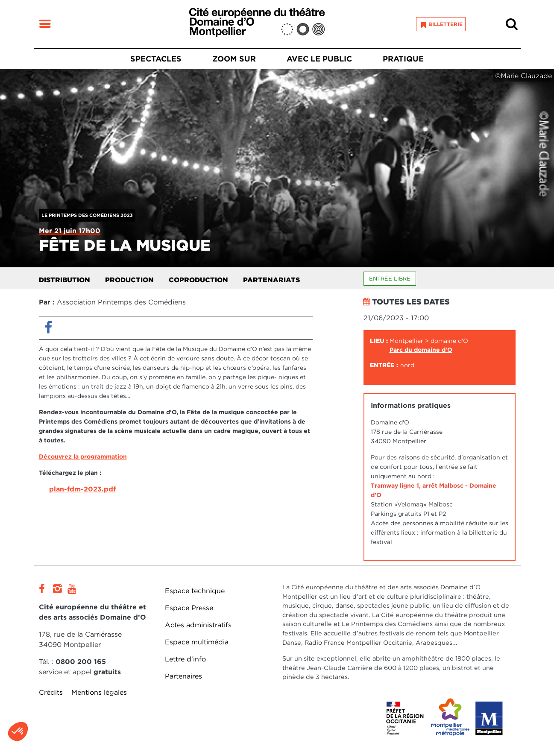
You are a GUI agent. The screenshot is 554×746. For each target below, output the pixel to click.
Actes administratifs (198, 625)
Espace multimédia (197, 642)
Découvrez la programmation (83, 456)
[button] (18, 731)
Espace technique (195, 591)
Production (129, 280)
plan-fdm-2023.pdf (82, 489)
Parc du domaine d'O (421, 349)
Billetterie (445, 24)
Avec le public (319, 58)
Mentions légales (99, 692)
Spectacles (156, 58)
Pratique (403, 58)
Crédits (51, 692)
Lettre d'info (185, 659)
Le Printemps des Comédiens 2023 (87, 215)
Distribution (64, 280)
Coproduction (198, 280)
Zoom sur (234, 58)
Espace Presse (189, 608)
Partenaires (183, 676)
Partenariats (271, 280)
